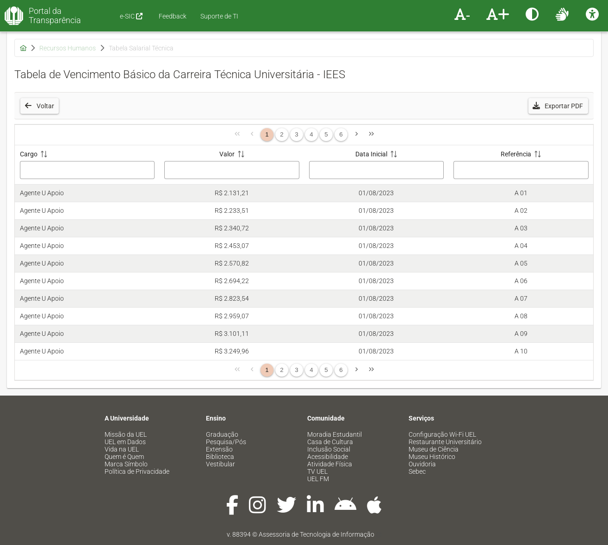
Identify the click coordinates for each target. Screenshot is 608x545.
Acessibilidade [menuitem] (327, 456)
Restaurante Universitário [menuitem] (445, 442)
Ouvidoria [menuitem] (422, 464)
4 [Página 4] (311, 134)
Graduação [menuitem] (222, 434)
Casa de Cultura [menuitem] (330, 442)
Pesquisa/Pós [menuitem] (226, 442)
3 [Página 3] (296, 134)
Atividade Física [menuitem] (329, 464)
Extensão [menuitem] (219, 449)
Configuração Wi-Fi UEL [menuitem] (442, 434)
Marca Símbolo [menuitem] (126, 464)
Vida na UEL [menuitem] (122, 449)
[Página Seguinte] (356, 134)
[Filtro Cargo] (87, 170)
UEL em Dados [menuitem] (125, 442)
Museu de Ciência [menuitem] (434, 449)
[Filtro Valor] (231, 170)
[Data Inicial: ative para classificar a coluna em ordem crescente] (376, 165)
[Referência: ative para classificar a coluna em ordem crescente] (521, 165)
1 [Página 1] (266, 134)
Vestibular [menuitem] (220, 464)
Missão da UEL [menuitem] (126, 434)
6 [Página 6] (340, 134)
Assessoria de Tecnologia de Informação (316, 534)
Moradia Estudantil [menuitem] (334, 434)
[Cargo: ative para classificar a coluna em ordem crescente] (87, 165)
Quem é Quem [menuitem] (124, 456)
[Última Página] (371, 134)
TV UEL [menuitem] (317, 471)
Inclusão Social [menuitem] (328, 449)
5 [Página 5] (326, 134)
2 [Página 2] (281, 134)
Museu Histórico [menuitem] (432, 456)
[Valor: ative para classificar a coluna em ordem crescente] (232, 165)
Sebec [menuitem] (417, 471)
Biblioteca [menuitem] (220, 456)
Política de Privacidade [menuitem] (137, 471)
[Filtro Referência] (521, 170)
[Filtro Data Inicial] (376, 170)
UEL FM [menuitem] (318, 479)
